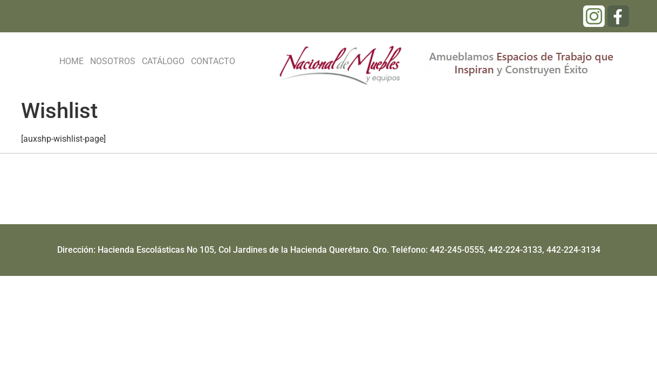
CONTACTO (213, 61)
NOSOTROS (112, 61)
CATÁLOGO (163, 61)
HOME (71, 61)
